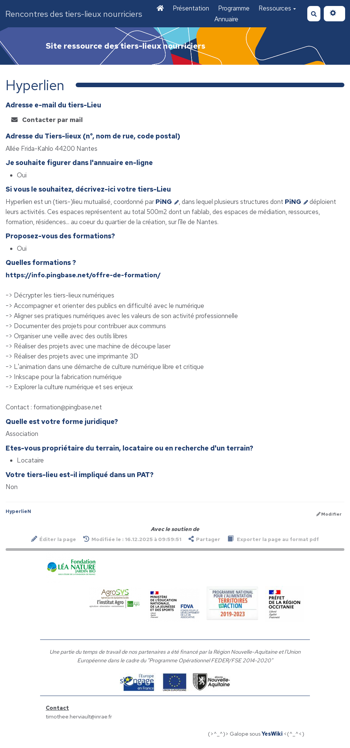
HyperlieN (18, 511)
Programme (234, 8)
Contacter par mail (47, 120)
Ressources (277, 8)
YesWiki (272, 733)
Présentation (191, 8)
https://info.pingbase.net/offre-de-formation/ (83, 275)
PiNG (167, 202)
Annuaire (226, 19)
